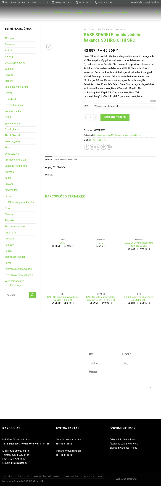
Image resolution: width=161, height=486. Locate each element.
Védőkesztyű (12, 153)
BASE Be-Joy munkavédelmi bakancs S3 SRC (139, 244)
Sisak (8, 147)
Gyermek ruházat (14, 105)
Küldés (119, 398)
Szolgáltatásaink (61, 12)
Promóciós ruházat (15, 159)
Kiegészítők (11, 190)
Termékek (79, 12)
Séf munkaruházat (15, 226)
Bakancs (9, 44)
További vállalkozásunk (114, 12)
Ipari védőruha (13, 123)
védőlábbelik (105, 29)
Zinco (100, 243)
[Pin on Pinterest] (103, 147)
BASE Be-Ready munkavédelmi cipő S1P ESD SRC (62, 298)
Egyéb (8, 262)
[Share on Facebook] (86, 147)
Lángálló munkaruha (16, 165)
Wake (62, 243)
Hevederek (10, 99)
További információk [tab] (65, 159)
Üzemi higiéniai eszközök (19, 275)
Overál (8, 93)
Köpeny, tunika (13, 111)
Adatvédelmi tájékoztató (16, 476)
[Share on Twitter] (92, 147)
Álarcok (9, 214)
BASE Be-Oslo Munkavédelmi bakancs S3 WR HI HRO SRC (100, 298)
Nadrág (9, 56)
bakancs (120, 29)
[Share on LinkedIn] (109, 147)
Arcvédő (9, 171)
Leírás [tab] (48, 159)
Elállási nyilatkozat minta (123, 447)
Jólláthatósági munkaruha (19, 202)
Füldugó (9, 38)
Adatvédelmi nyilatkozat (123, 439)
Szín (86, 106)
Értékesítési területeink (46, 476)
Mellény (9, 80)
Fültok (8, 117)
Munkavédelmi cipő (119, 135)
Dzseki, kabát (12, 129)
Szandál (9, 68)
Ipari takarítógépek (15, 256)
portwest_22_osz (98, 140)
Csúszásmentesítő (15, 62)
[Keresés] (157, 13)
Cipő (7, 208)
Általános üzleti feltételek (124, 443)
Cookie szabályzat (72, 476)
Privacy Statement (94, 476)
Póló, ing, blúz (12, 141)
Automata (10, 232)
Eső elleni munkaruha (17, 86)
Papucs (9, 74)
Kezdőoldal (40, 12)
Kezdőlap (89, 29)
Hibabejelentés (135, 2)
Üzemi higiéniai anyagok (18, 268)
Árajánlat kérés (152, 2)
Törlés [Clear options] (153, 101)
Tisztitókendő (12, 135)
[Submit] (32, 295)
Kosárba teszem (115, 117)
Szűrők (8, 50)
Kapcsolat (93, 12)
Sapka (8, 196)
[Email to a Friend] (97, 147)
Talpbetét (10, 220)
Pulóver (9, 184)
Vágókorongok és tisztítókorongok (14, 283)
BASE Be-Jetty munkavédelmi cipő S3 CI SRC (138, 298)
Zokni (8, 177)
